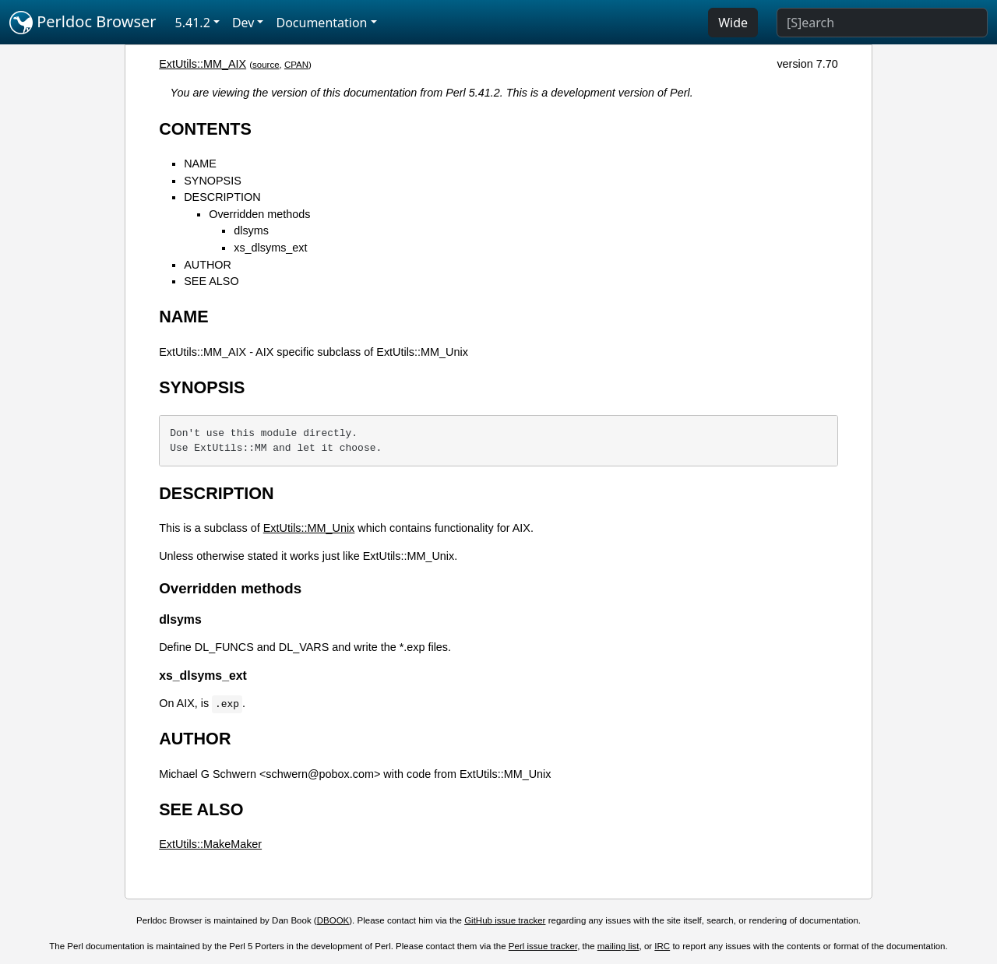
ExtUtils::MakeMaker (210, 844)
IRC (662, 946)
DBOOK (333, 920)
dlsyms (251, 230)
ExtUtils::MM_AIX (202, 64)
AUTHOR (207, 265)
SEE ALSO (211, 281)
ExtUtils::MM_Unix (309, 528)
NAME (200, 163)
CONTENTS (205, 129)
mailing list (618, 946)
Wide (733, 22)
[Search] (882, 22)
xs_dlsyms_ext (270, 247)
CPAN (296, 64)
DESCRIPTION (222, 197)
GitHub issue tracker (504, 920)
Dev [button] (243, 22)
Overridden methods (259, 214)
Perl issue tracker (543, 946)
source (266, 64)
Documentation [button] (321, 22)
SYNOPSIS (212, 180)
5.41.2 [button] (192, 22)
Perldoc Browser (83, 22)
